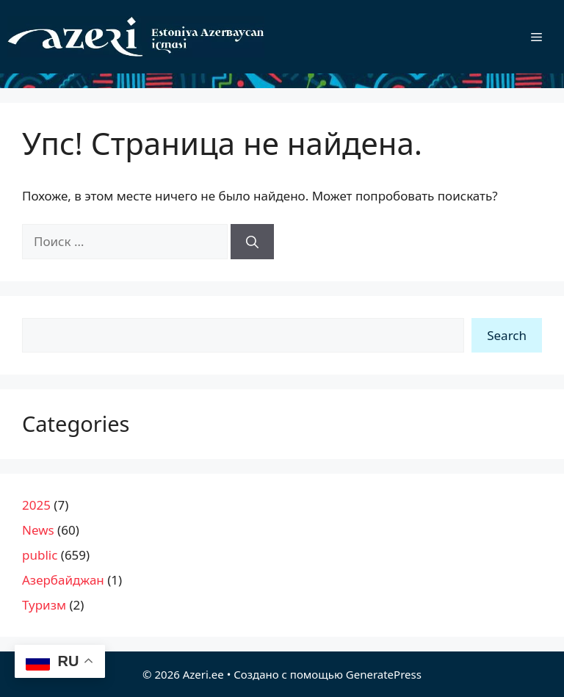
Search (507, 335)
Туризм (44, 604)
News (38, 529)
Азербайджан (63, 579)
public (39, 554)
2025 (36, 504)
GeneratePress (384, 674)
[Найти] (252, 241)
